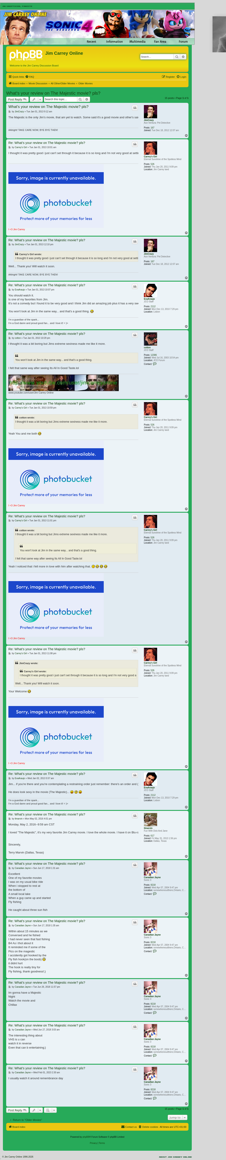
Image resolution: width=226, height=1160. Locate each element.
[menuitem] (29, 76)
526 (152, 164)
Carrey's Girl (150, 156)
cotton (147, 347)
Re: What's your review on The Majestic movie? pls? (46, 143)
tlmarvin (148, 828)
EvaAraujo (149, 299)
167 (152, 127)
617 (152, 835)
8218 (153, 885)
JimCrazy (149, 120)
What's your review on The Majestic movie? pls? (53, 93)
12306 (154, 355)
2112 (153, 306)
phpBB (86, 1137)
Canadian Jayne (152, 877)
